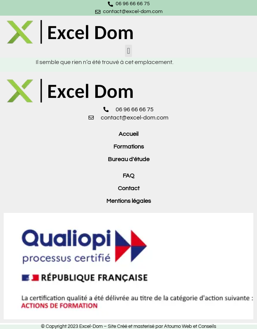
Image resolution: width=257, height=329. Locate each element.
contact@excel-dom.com (133, 11)
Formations (128, 147)
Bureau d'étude (129, 159)
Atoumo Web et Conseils (190, 326)
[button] (128, 51)
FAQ (128, 176)
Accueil (128, 134)
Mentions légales (128, 201)
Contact (128, 188)
